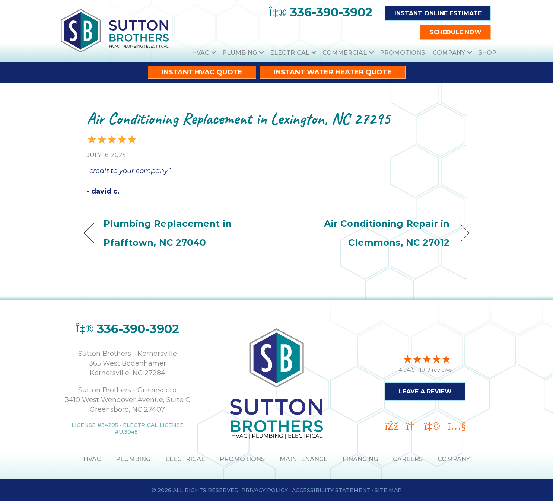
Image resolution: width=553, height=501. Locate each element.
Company (449, 52)
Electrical (289, 52)
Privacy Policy (264, 490)
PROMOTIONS (242, 459)
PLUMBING (133, 459)
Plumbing (239, 52)
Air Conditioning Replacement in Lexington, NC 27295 (238, 118)
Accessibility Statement (331, 490)
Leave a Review (425, 391)
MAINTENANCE (304, 459)
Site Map (388, 490)
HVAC (200, 52)
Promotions (402, 52)
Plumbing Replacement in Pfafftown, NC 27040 (168, 233)
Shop (487, 52)
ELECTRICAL (185, 459)
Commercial (344, 52)
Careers (408, 459)
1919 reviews (435, 369)
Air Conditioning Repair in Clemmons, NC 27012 (368, 233)
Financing (360, 459)
